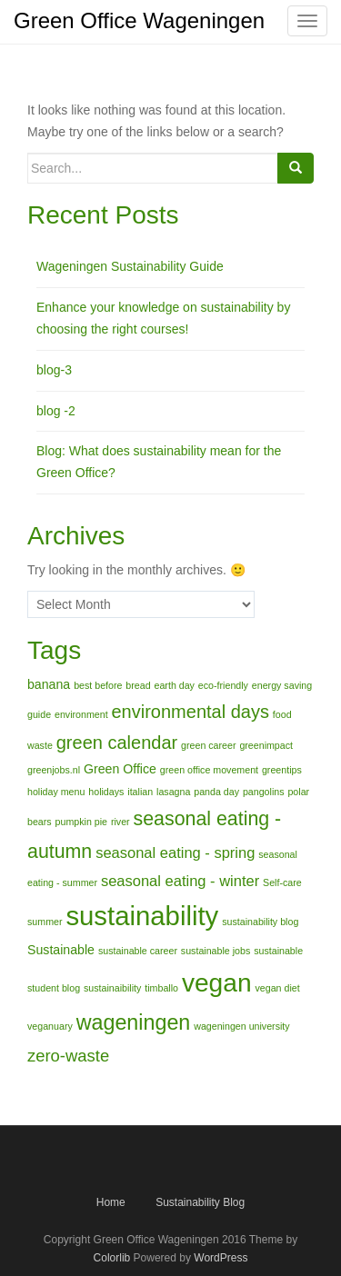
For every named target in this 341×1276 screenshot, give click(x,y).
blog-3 (54, 370)
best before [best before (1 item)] (98, 685)
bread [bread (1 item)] (137, 685)
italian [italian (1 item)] (140, 791)
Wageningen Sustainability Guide (130, 266)
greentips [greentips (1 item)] (282, 769)
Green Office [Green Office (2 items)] (120, 769)
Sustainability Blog (200, 1202)
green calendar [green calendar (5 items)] (116, 743)
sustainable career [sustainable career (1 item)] (137, 950)
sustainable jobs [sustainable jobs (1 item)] (215, 950)
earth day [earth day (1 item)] (175, 685)
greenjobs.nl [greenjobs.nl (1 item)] (53, 769)
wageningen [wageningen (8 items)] (133, 1022)
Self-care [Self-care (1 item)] (282, 882)
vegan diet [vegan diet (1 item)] (277, 987)
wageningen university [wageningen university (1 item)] (241, 1026)
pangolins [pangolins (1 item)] (264, 791)
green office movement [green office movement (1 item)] (209, 769)
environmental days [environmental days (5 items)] (190, 712)
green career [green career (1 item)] (208, 745)
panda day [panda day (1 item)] (216, 791)
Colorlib (112, 1257)
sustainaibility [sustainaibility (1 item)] (112, 987)
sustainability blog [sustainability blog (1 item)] (260, 921)
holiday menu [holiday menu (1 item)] (56, 791)
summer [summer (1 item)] (44, 921)
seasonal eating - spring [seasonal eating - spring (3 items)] (175, 852)
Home (110, 1202)
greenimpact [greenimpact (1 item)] (266, 745)
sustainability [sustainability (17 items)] (141, 916)
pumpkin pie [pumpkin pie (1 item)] (81, 821)
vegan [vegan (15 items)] (217, 983)
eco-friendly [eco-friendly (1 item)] (223, 685)
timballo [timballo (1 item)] (161, 987)
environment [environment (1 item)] (81, 714)
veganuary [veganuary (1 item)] (50, 1026)
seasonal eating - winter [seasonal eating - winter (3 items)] (180, 880)
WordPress (220, 1257)
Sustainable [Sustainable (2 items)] (61, 949)
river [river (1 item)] (120, 821)
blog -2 (55, 411)
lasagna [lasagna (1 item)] (173, 791)
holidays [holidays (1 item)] (106, 791)
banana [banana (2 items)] (48, 684)
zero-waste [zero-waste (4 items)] (68, 1055)
